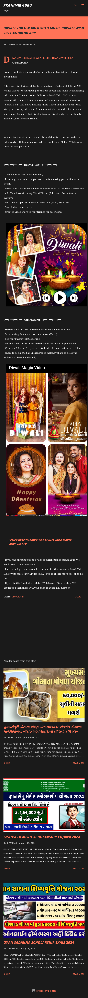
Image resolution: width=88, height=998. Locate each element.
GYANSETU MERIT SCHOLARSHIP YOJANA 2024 (41, 836)
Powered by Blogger (44, 990)
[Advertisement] (43, 629)
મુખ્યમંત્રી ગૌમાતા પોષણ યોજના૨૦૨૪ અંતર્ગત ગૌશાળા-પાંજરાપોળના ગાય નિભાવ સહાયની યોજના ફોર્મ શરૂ (42, 729)
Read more (79, 763)
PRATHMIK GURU (17, 5)
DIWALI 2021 (18, 596)
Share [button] (78, 596)
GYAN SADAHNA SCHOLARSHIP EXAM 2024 (38, 942)
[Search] (76, 5)
